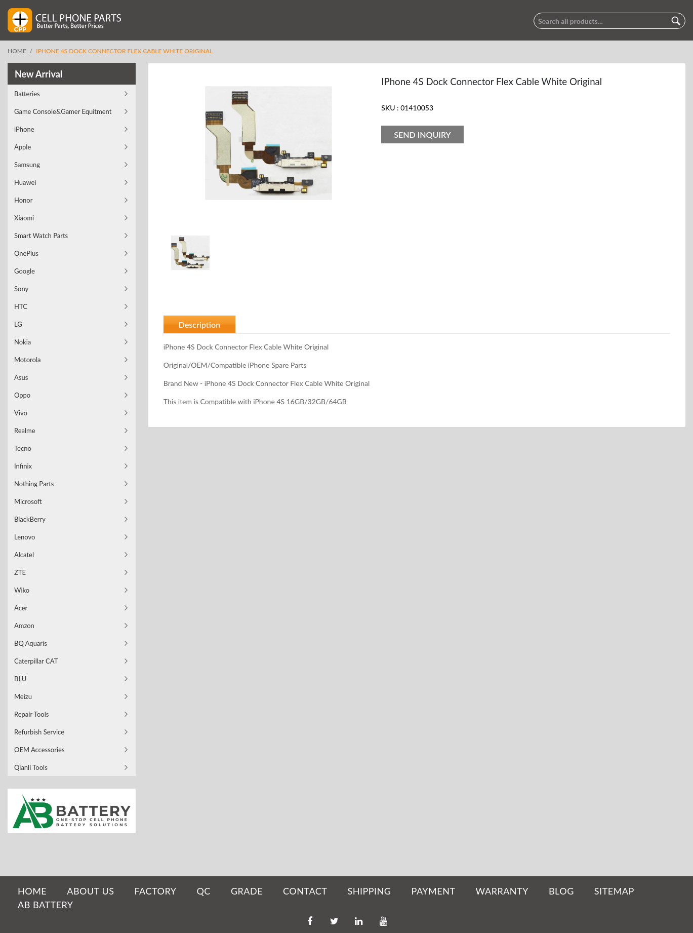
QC (203, 891)
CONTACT (305, 891)
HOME (32, 891)
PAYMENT (434, 891)
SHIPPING (369, 891)
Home (17, 51)
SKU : (389, 107)
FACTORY (155, 891)
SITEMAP (614, 891)
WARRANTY (502, 891)
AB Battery (45, 904)
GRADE (247, 891)
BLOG (561, 891)
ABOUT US (90, 891)
